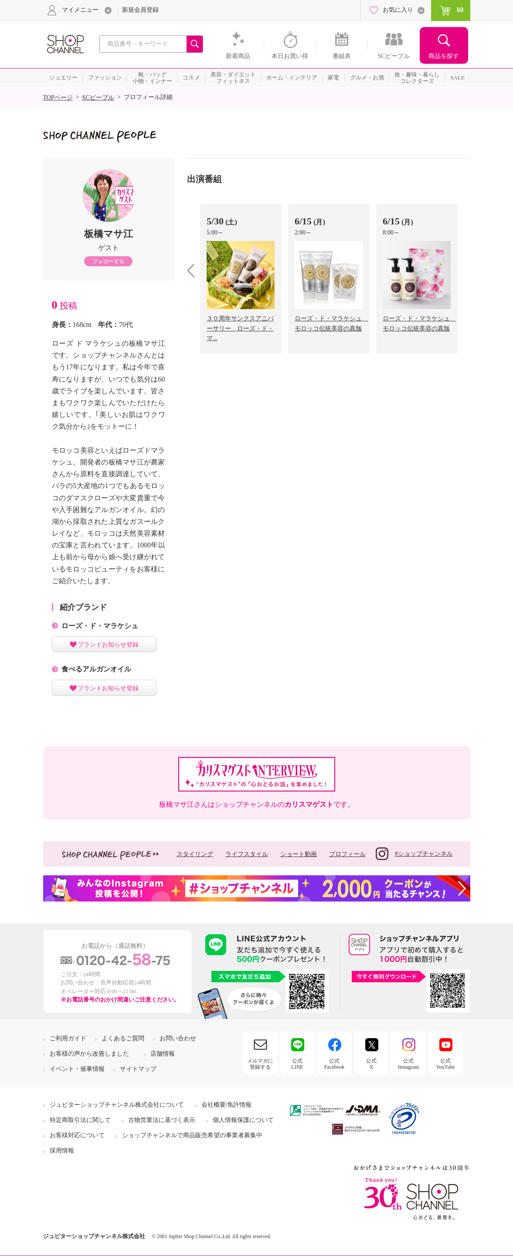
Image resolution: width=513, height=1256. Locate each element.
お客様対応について (77, 1135)
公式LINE (297, 1064)
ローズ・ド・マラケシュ (99, 626)
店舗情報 (162, 1053)
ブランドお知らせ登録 (108, 644)
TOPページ (58, 97)
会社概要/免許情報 (226, 1104)
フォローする (108, 261)
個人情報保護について (243, 1120)
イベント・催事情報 (77, 1069)
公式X (371, 1064)
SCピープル (98, 97)
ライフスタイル (246, 854)
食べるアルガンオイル (96, 669)
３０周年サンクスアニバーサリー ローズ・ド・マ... (240, 328)
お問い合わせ (178, 1038)
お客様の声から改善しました (89, 1053)
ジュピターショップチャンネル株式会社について (117, 1104)
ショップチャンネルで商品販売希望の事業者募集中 (192, 1135)
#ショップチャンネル (414, 853)
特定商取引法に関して (80, 1120)
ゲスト (108, 247)
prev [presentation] (194, 270)
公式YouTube (445, 1064)
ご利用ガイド (68, 1038)
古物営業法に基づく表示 (161, 1120)
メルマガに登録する (260, 1064)
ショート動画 (298, 854)
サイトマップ (138, 1069)
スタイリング (195, 854)
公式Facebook (334, 1064)
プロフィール (347, 854)
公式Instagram (408, 1064)
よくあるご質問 (123, 1038)
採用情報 (62, 1150)
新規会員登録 (140, 10)
